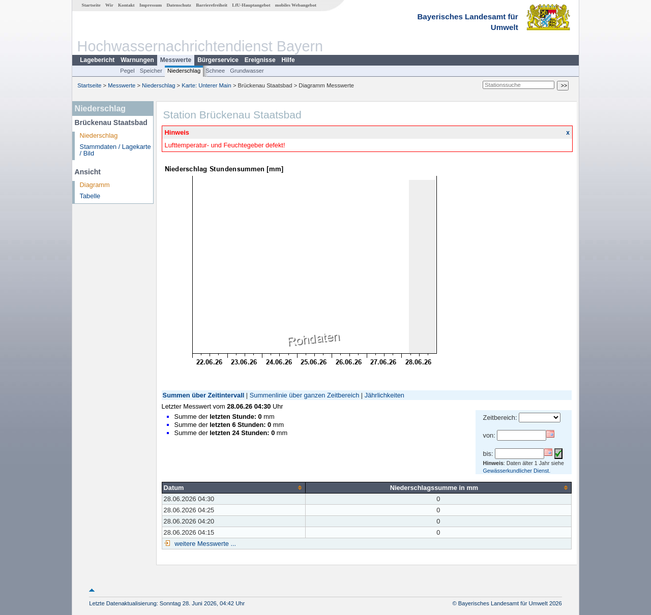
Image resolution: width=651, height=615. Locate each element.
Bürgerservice (218, 60)
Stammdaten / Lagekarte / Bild (115, 150)
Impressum (150, 5)
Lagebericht (97, 60)
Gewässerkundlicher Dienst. (517, 471)
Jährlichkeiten (384, 395)
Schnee (215, 71)
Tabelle (90, 196)
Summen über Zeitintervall (204, 395)
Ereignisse (260, 60)
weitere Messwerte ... (204, 543)
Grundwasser (247, 71)
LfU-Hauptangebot (251, 5)
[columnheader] (233, 487)
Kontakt (126, 5)
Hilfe (288, 60)
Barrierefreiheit (211, 5)
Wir (109, 5)
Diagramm (95, 185)
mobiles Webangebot (295, 5)
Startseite (91, 5)
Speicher (151, 71)
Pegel (127, 71)
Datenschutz (178, 5)
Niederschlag (183, 71)
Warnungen (137, 60)
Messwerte (175, 60)
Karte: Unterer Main (206, 85)
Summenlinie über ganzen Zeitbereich (305, 395)
